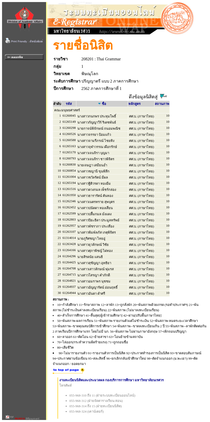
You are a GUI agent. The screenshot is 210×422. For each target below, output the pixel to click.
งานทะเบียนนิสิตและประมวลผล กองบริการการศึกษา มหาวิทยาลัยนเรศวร (111, 380)
